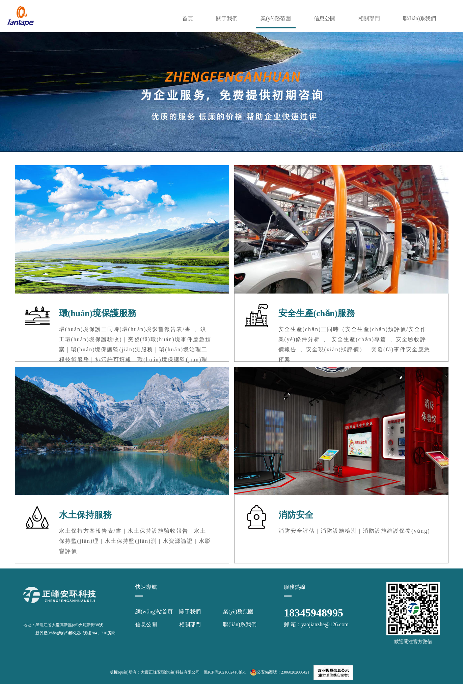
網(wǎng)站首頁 (154, 611)
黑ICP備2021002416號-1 (225, 672)
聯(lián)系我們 (419, 18)
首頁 (187, 18)
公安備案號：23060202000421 (279, 672)
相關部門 (369, 18)
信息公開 (324, 18)
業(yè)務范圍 (276, 18)
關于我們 (227, 18)
